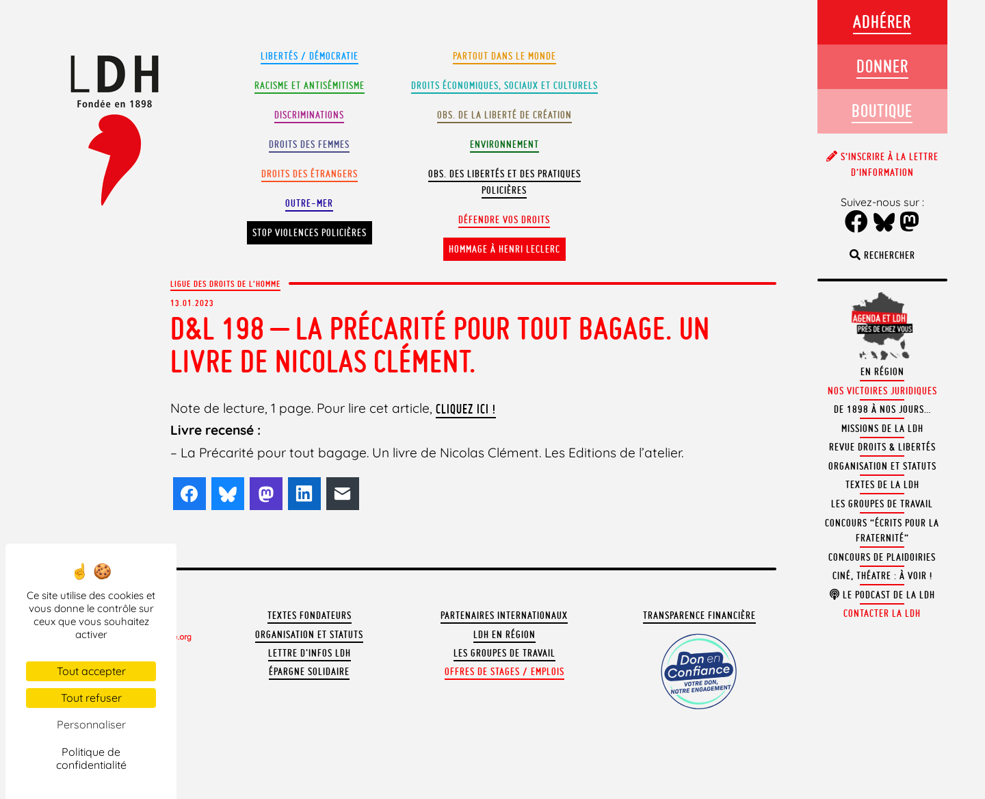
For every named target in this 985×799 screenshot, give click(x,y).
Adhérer (882, 21)
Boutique (882, 110)
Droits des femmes (309, 144)
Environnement (504, 144)
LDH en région (504, 635)
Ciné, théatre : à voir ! (882, 576)
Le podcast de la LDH (882, 595)
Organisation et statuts (309, 635)
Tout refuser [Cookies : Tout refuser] (91, 698)
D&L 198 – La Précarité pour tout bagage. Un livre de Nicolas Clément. (440, 344)
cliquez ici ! (466, 408)
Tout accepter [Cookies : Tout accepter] (91, 671)
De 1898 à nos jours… (882, 409)
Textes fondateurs (309, 615)
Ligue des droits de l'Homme (225, 283)
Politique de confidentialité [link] (91, 758)
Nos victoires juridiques (882, 391)
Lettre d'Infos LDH (309, 653)
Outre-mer (309, 203)
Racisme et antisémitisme (309, 85)
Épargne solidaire (309, 671)
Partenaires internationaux (504, 615)
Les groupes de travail (504, 653)
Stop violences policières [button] (309, 233)
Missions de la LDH (882, 428)
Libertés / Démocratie (309, 56)
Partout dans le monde (504, 56)
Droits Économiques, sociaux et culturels (504, 85)
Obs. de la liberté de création (504, 115)
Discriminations (309, 115)
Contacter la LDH (882, 613)
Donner (882, 66)
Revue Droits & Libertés (882, 447)
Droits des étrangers (309, 174)
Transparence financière (699, 615)
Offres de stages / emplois (504, 671)
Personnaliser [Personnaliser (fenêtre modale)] (91, 724)
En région (882, 372)
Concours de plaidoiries (882, 557)
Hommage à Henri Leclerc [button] (504, 249)
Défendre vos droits (504, 220)
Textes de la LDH (882, 485)
